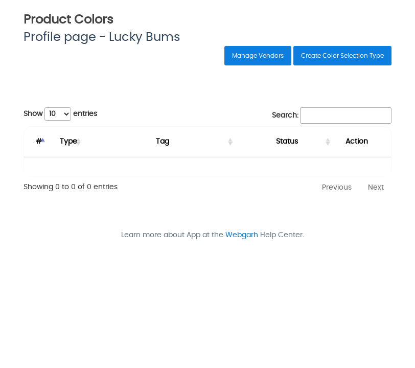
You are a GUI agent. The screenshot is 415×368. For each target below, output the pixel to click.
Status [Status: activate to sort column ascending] (282, 141)
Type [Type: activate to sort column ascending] (74, 141)
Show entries (60, 114)
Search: (331, 115)
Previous (337, 187)
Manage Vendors (258, 56)
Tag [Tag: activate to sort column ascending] (165, 141)
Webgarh (241, 235)
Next (376, 187)
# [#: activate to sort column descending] (40, 141)
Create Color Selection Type (342, 56)
